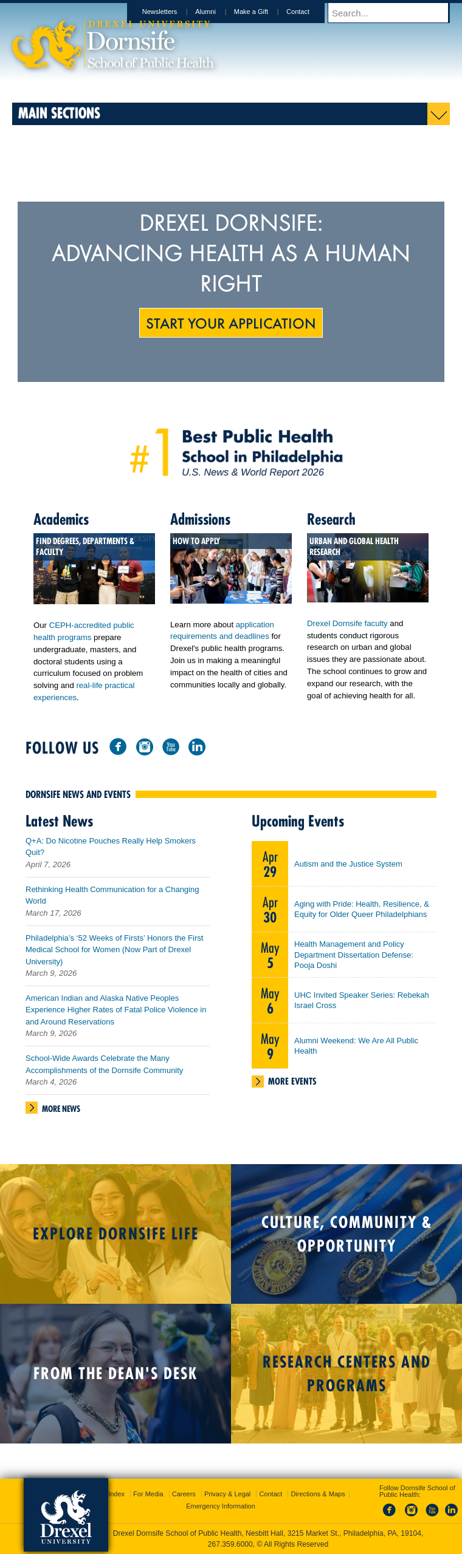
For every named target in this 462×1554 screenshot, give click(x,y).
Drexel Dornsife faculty (347, 623)
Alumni (217, 11)
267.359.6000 (230, 1544)
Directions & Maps (318, 1494)
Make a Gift (263, 11)
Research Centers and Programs (347, 1378)
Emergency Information (220, 1506)
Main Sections (59, 112)
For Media (148, 1494)
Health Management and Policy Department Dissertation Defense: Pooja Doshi (353, 959)
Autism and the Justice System (348, 868)
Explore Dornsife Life (116, 1239)
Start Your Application (231, 322)
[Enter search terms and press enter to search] (394, 12)
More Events (292, 1086)
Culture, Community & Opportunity (346, 1239)
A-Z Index (110, 1494)
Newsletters (171, 11)
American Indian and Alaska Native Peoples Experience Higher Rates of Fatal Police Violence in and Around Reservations (116, 1014)
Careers (184, 1494)
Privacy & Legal (227, 1494)
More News (61, 1113)
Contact (309, 11)
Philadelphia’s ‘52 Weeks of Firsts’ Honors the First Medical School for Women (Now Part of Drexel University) (114, 954)
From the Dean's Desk (115, 1378)
